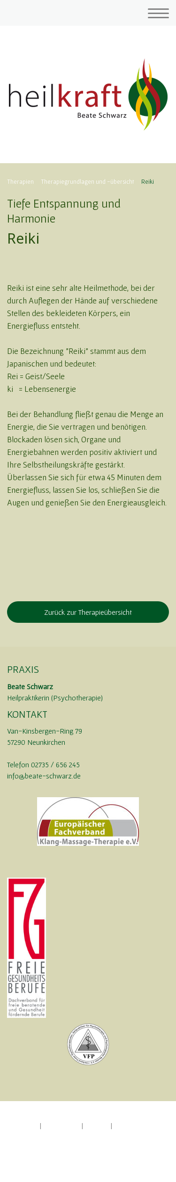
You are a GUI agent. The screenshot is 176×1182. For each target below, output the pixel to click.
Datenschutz (61, 1125)
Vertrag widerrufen (40, 1135)
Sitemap (96, 1125)
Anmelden (19, 1157)
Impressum (21, 1125)
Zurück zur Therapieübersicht (88, 612)
